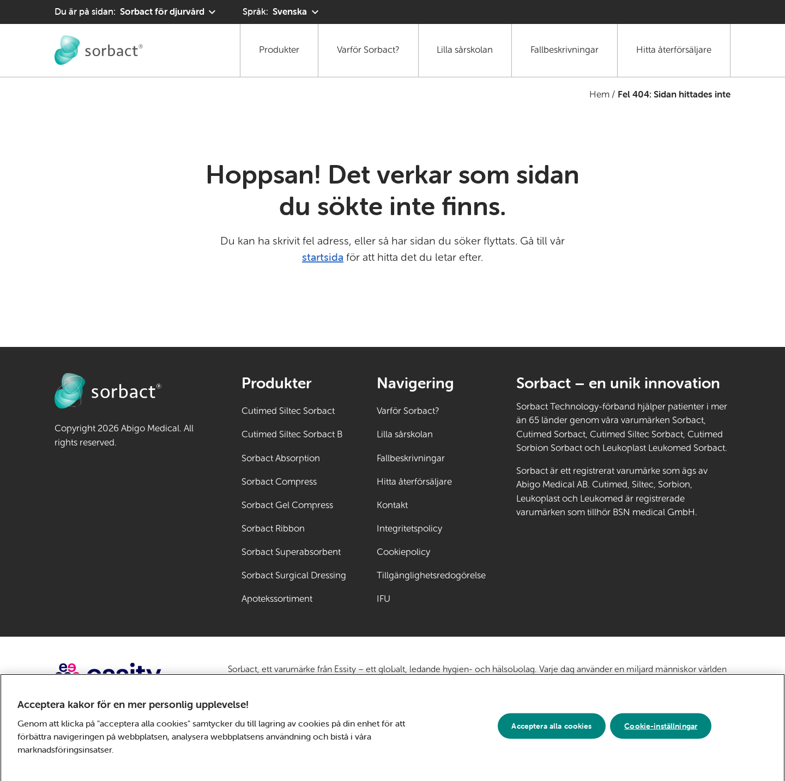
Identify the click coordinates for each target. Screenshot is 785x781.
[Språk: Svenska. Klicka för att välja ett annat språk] (282, 12)
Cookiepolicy (403, 552)
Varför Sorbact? (368, 50)
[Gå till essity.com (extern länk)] (127, 676)
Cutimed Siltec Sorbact (288, 411)
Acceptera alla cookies (551, 730)
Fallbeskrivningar (564, 50)
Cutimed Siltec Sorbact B (291, 434)
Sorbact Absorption (280, 458)
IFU (417, 598)
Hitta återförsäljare (673, 50)
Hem (599, 94)
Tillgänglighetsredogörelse (431, 575)
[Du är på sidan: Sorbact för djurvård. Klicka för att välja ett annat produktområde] (137, 12)
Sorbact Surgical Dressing (293, 575)
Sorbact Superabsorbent (291, 552)
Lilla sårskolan (465, 50)
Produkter (279, 50)
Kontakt (392, 505)
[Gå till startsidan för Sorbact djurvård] (99, 50)
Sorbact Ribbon (273, 528)
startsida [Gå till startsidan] (322, 257)
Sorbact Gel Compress (287, 505)
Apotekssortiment (276, 599)
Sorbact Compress (279, 482)
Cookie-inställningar (660, 730)
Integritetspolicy (409, 528)
